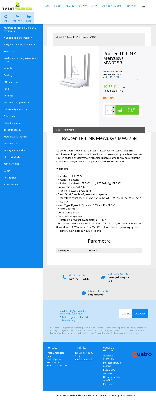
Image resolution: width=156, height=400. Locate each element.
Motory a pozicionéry (14, 150)
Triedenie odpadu (12, 130)
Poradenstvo (10, 177)
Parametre (69, 130)
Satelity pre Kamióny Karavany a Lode (20, 60)
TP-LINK (114, 77)
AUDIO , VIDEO (11, 164)
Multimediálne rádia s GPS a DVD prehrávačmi (20, 29)
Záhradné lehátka (12, 123)
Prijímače (8, 95)
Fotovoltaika (10, 116)
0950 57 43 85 (86, 353)
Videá (94, 6)
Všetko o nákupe (111, 6)
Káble (6, 89)
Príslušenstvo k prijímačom (17, 102)
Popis (57, 130)
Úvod (47, 6)
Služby (83, 6)
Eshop (57, 6)
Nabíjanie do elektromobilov (18, 37)
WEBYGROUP (136, 395)
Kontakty (131, 6)
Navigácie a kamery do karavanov (20, 44)
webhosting (114, 395)
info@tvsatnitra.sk (83, 359)
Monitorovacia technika (15, 136)
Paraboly (8, 75)
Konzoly (8, 68)
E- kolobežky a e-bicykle (15, 109)
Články (70, 6)
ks (112, 110)
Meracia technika (12, 157)
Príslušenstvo (10, 143)
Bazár (7, 171)
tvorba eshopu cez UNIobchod (95, 395)
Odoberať (140, 313)
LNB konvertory (12, 82)
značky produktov (12, 184)
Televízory (9, 51)
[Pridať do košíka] (127, 110)
